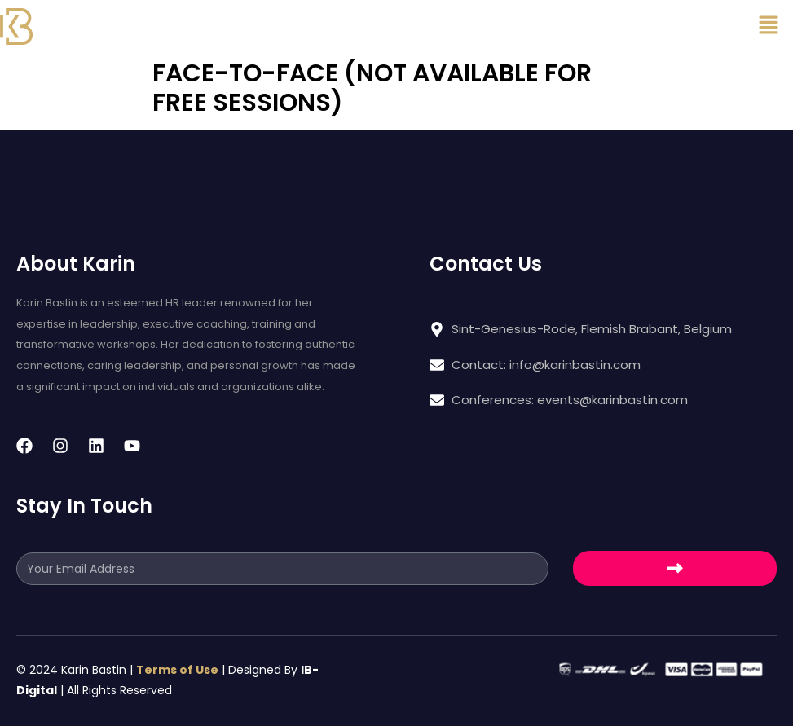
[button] (768, 26)
